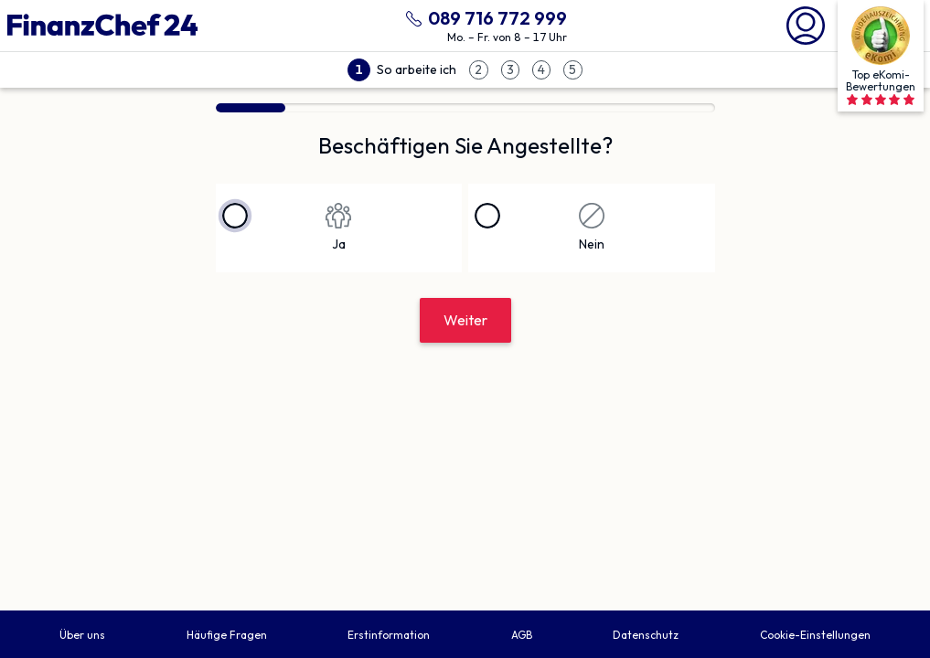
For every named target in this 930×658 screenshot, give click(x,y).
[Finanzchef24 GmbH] (102, 25)
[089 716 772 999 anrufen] (483, 16)
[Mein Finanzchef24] (805, 24)
